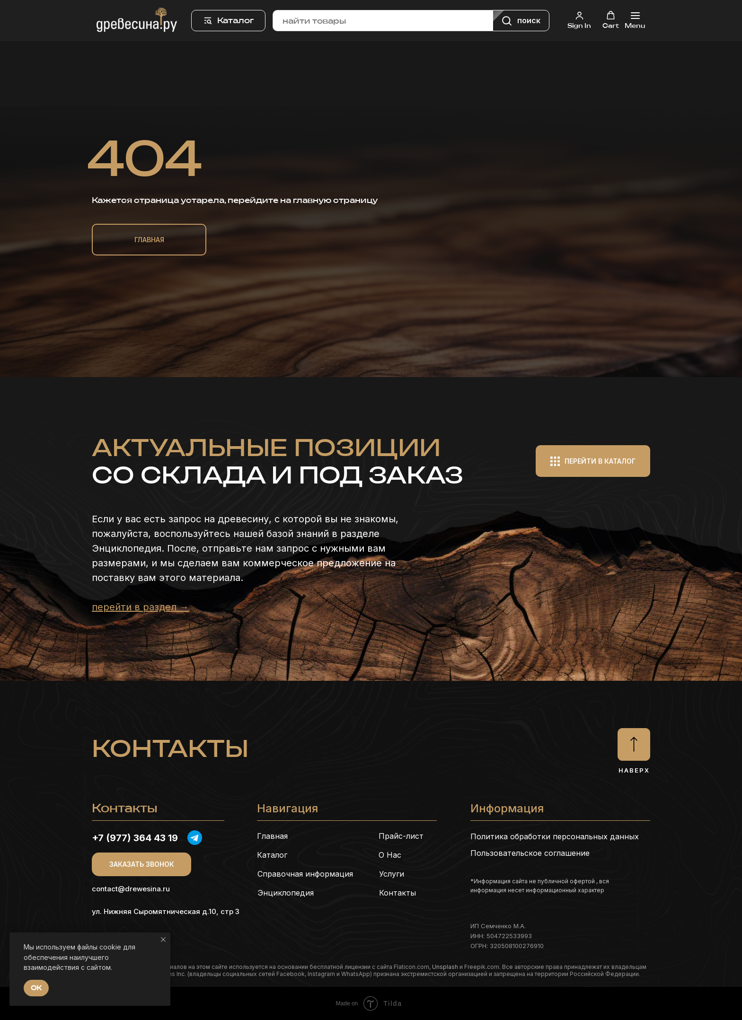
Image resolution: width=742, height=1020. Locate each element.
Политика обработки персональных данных (554, 836)
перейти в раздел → (140, 607)
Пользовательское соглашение (530, 853)
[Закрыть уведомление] (163, 939)
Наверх (634, 770)
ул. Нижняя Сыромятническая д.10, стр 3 (165, 911)
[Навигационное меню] (635, 20)
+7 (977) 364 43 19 (135, 838)
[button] (579, 20)
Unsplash (445, 966)
